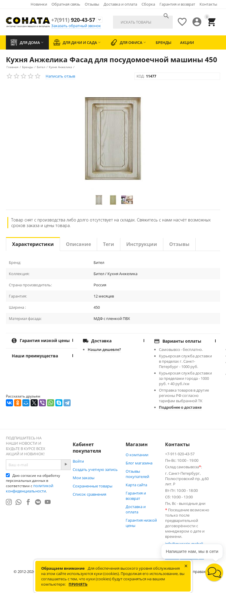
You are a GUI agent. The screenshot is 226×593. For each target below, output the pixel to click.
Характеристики (33, 244)
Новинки (39, 4)
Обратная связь (65, 4)
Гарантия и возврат (177, 4)
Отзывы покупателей (137, 474)
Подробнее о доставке (180, 407)
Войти (78, 461)
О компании (137, 454)
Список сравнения (89, 494)
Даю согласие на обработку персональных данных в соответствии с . (33, 483)
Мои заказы (83, 477)
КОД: (140, 76)
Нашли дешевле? (104, 349)
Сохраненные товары (92, 486)
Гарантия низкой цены (141, 523)
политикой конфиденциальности (29, 488)
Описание (78, 244)
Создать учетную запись (95, 469)
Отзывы (92, 4)
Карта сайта (136, 484)
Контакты (208, 4)
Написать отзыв (60, 76)
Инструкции (141, 244)
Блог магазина (139, 463)
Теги (108, 244)
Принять (78, 584)
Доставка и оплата (120, 4)
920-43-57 (73, 19)
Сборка (148, 4)
